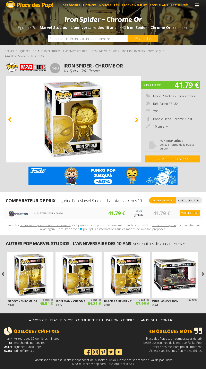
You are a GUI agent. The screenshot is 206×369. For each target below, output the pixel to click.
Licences (89, 5)
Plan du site (147, 320)
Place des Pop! (30, 5)
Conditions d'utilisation (97, 320)
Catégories (71, 5)
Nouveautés (109, 5)
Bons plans (159, 5)
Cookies (128, 320)
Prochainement (134, 5)
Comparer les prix (173, 159)
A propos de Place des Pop (51, 320)
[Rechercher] (143, 38)
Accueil (9, 51)
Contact (168, 320)
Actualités (180, 5)
